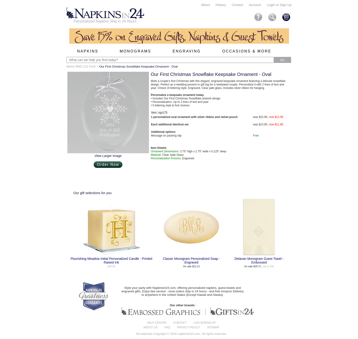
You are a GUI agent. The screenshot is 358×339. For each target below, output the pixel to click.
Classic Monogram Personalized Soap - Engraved (191, 260)
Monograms (135, 51)
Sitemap (213, 327)
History (221, 5)
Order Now (108, 164)
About (205, 5)
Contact (237, 5)
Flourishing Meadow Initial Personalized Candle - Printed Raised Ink (111, 260)
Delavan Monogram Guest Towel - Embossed (258, 260)
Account (255, 5)
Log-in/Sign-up (205, 322)
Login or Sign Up (279, 5)
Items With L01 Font (80, 66)
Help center (157, 322)
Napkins (87, 51)
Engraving (187, 51)
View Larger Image (108, 156)
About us (150, 327)
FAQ (167, 327)
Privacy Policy (188, 327)
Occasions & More (247, 51)
